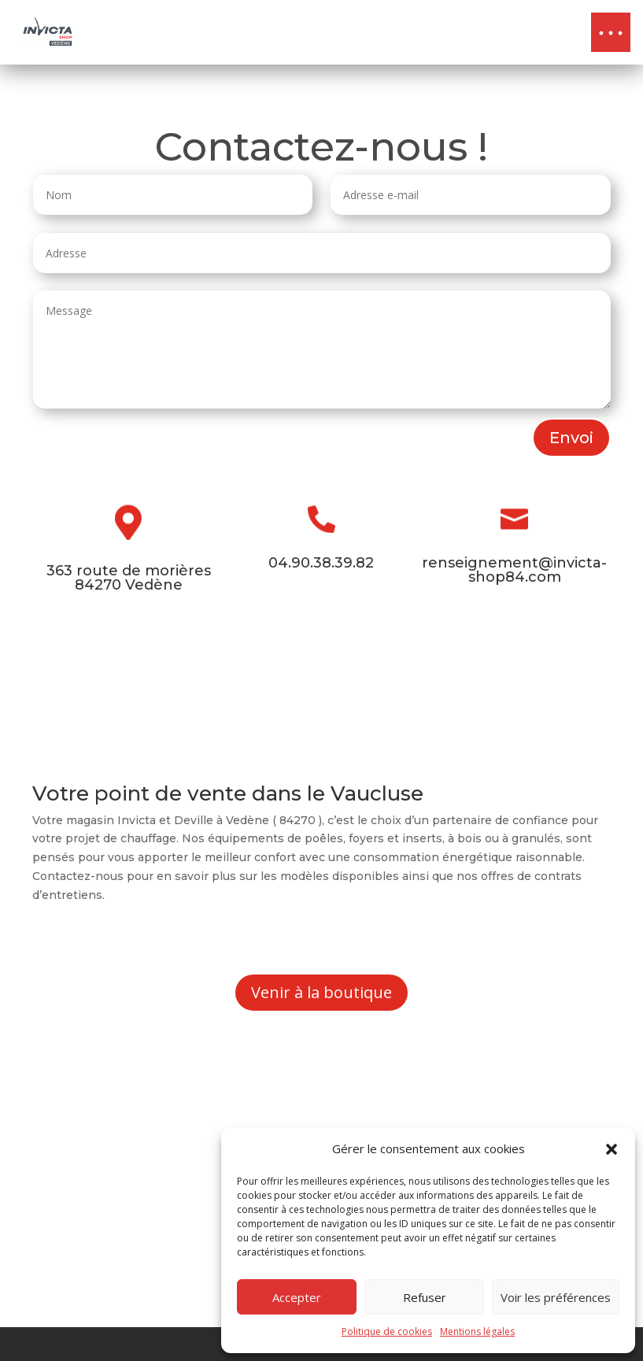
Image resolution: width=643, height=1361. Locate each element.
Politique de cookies (387, 1331)
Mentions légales (477, 1331)
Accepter (296, 1297)
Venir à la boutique (321, 992)
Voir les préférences (556, 1297)
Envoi (571, 437)
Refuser (424, 1297)
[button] (611, 1149)
